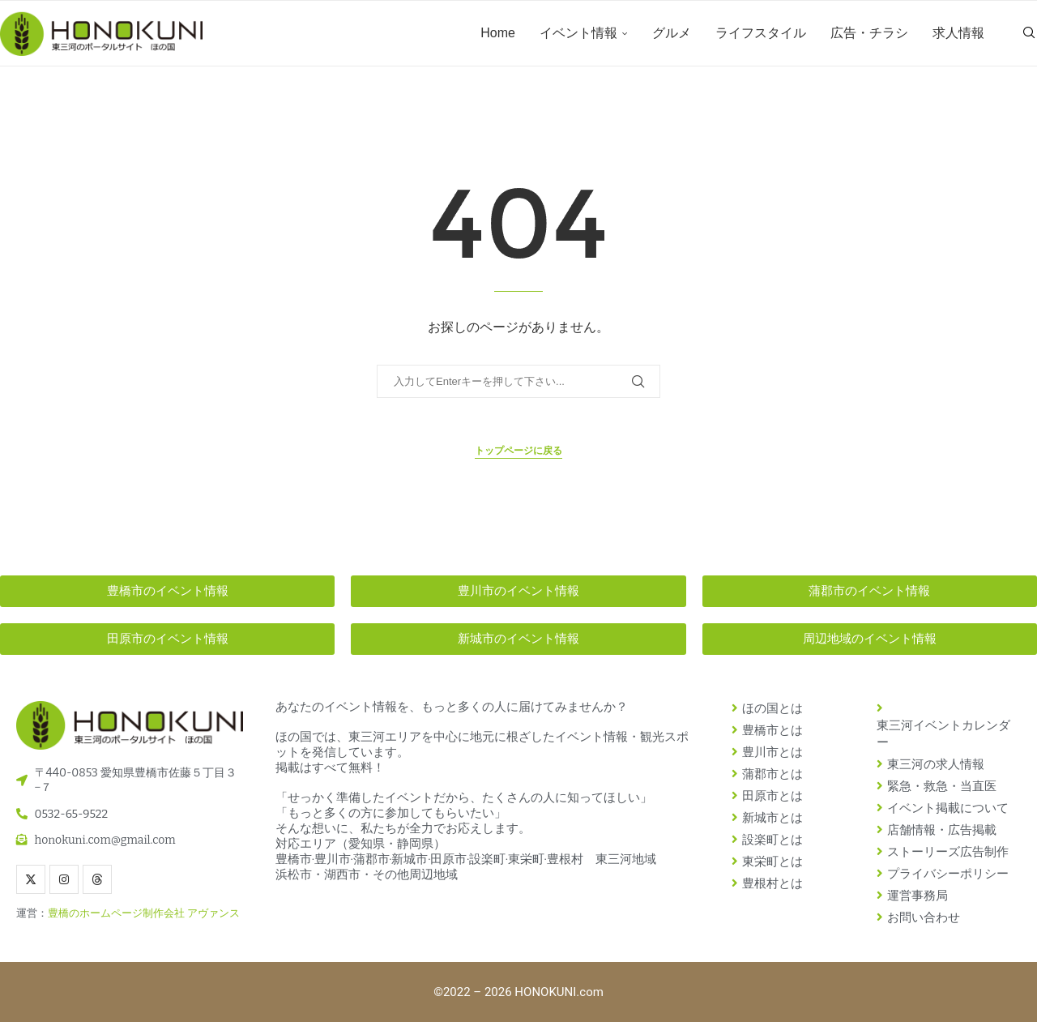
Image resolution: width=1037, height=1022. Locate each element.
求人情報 (958, 33)
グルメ (671, 33)
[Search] (1029, 33)
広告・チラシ (869, 33)
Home (497, 33)
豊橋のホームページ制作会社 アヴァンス (144, 913)
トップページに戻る (518, 450)
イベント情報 (578, 33)
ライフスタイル (760, 33)
